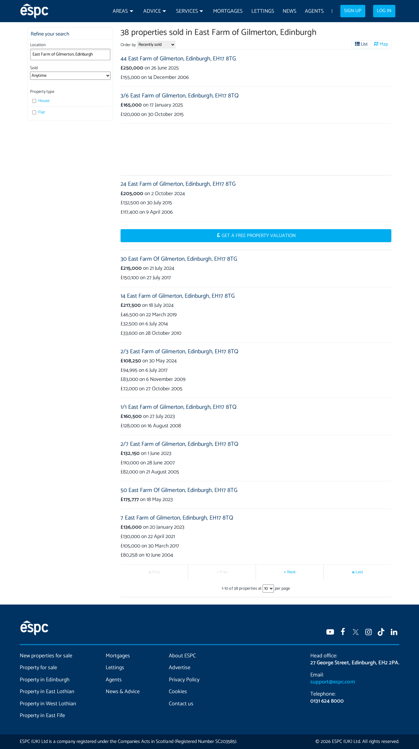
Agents (314, 11)
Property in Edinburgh (45, 679)
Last (359, 572)
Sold (34, 68)
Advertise (179, 667)
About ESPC (182, 655)
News (289, 11)
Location (38, 45)
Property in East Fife (42, 715)
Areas (120, 11)
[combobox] (70, 54)
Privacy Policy (184, 679)
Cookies (178, 691)
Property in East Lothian (47, 691)
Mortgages (228, 11)
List (364, 44)
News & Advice (123, 691)
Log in (384, 11)
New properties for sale (46, 655)
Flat (38, 112)
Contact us (181, 703)
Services (187, 11)
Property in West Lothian (48, 703)
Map (384, 44)
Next (291, 572)
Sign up (352, 11)
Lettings (262, 11)
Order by (128, 45)
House (40, 100)
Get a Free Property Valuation (259, 236)
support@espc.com (332, 681)
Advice (152, 11)
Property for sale (38, 667)
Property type (42, 91)
